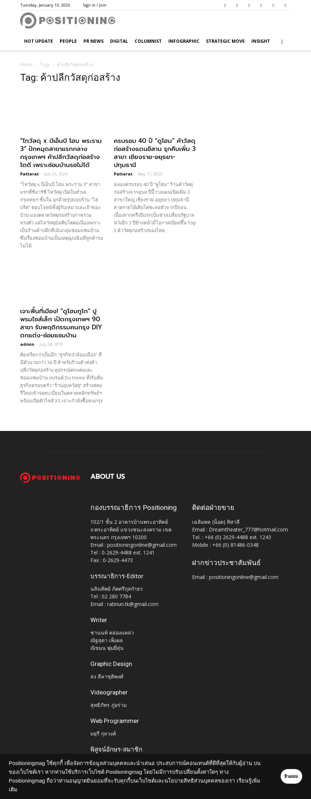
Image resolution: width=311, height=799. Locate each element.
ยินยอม (282, 776)
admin (27, 344)
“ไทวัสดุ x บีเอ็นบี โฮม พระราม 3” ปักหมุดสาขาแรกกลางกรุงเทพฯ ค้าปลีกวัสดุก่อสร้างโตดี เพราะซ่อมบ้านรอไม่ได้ (61, 153)
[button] (282, 41)
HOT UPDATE (38, 41)
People (68, 41)
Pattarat (29, 174)
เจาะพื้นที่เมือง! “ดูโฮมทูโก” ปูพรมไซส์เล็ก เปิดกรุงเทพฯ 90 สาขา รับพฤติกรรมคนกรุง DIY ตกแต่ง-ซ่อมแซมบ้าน (61, 323)
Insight (260, 41)
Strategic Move (225, 41)
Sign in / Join (94, 5)
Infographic (183, 41)
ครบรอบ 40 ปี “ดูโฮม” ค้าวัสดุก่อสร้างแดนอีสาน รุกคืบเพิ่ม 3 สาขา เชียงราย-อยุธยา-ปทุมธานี (155, 153)
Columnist (148, 41)
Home (26, 64)
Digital (119, 41)
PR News (93, 41)
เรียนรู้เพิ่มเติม (34, 789)
